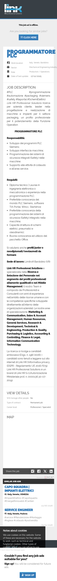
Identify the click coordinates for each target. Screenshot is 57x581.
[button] (51, 471)
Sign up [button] (27, 575)
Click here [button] (28, 37)
